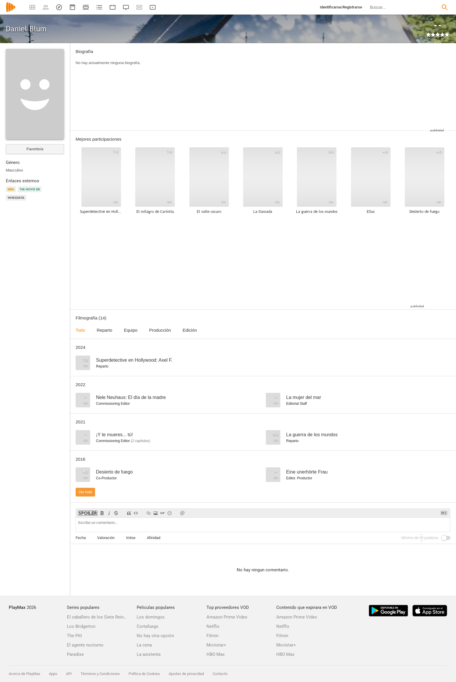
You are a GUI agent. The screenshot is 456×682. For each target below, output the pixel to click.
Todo (80, 330)
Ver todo (85, 492)
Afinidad (153, 538)
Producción (160, 330)
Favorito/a (34, 149)
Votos (131, 538)
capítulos (140, 441)
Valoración (106, 538)
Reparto (104, 330)
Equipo (131, 330)
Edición (190, 330)
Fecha (81, 538)
